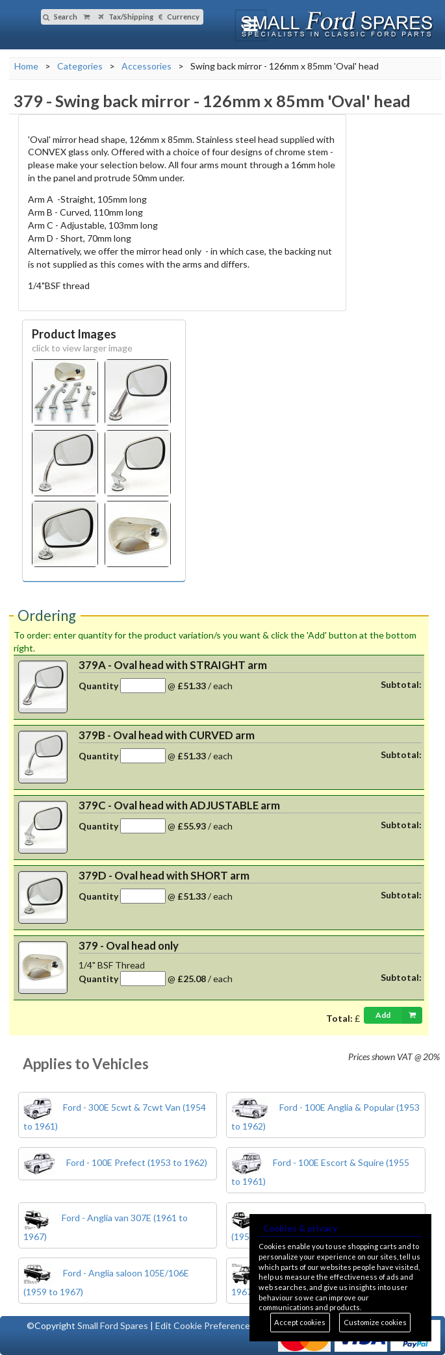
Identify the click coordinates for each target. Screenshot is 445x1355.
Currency (179, 16)
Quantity (98, 685)
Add (398, 1015)
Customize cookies (375, 1322)
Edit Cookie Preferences (205, 1325)
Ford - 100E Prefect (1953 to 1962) (115, 1162)
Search (60, 16)
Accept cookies (299, 1322)
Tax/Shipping (125, 16)
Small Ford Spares (112, 1325)
